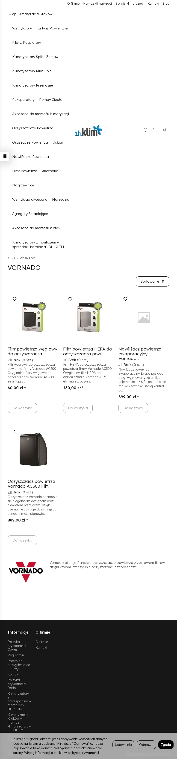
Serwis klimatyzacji (130, 3)
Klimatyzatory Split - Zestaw (35, 57)
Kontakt (153, 3)
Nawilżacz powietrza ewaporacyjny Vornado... (140, 353)
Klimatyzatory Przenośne (32, 85)
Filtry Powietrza (24, 171)
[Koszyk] (155, 130)
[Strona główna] (88, 130)
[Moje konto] (164, 130)
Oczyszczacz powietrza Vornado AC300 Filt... (31, 483)
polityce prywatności (83, 753)
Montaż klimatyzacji (97, 3)
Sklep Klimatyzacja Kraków (30, 14)
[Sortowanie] (152, 281)
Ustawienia (123, 745)
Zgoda (166, 745)
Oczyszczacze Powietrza (32, 128)
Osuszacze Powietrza (30, 142)
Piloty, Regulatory (26, 42)
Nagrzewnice (23, 185)
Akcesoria (50, 171)
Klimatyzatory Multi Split (31, 71)
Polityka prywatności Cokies (17, 646)
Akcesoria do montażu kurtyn (36, 228)
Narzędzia (60, 199)
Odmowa (146, 745)
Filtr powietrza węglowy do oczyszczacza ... (32, 351)
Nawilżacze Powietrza (30, 156)
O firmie (73, 3)
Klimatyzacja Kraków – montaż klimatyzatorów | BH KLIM (19, 722)
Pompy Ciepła (50, 99)
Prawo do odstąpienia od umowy (19, 665)
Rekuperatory (23, 99)
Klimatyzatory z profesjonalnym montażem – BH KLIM (19, 701)
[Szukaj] (145, 130)
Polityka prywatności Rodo (17, 684)
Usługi (58, 142)
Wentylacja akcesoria (29, 199)
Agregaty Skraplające (30, 213)
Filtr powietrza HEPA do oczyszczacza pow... (87, 351)
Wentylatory (22, 28)
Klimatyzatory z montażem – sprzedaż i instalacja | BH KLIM (38, 244)
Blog (166, 3)
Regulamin (16, 655)
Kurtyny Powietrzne (52, 28)
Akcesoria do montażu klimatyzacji (40, 114)
